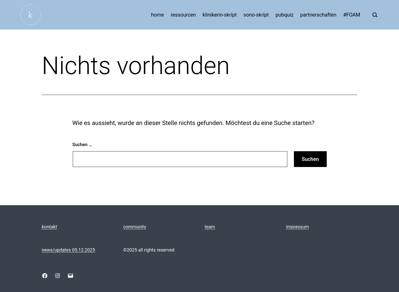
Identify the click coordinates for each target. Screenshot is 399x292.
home (157, 15)
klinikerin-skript (220, 15)
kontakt (49, 226)
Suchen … (82, 144)
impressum (297, 226)
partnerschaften (318, 15)
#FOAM (351, 15)
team (210, 226)
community (134, 226)
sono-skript (256, 15)
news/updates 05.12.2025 (68, 250)
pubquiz (285, 15)
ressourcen (183, 15)
